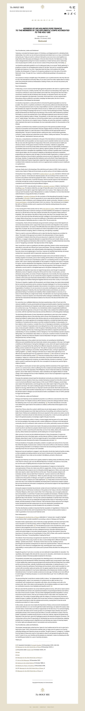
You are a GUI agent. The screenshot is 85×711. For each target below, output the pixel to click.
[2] (26, 351)
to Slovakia (26, 198)
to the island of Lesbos (48, 208)
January (29, 11)
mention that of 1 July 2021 (47, 174)
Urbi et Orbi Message (23, 660)
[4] (37, 355)
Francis (13, 11)
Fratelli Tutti (30, 649)
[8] (29, 475)
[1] (65, 62)
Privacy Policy (50, 707)
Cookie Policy (43, 707)
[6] (46, 402)
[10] (35, 525)
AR (32, 20)
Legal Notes (35, 707)
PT (52, 20)
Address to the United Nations (25, 663)
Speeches (19, 11)
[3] (51, 353)
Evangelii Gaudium (36, 645)
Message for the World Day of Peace (29, 517)
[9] (47, 479)
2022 (24, 11)
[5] (63, 359)
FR (44, 20)
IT (47, 20)
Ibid (18, 652)
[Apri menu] (73, 7)
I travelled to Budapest (29, 196)
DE (35, 20)
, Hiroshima (25, 665)
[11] (51, 586)
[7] (55, 440)
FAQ (30, 707)
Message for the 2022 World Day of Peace (29, 647)
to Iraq (22, 188)
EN (38, 20)
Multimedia (42, 41)
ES (41, 20)
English (69, 11)
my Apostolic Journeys (48, 186)
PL (49, 20)
